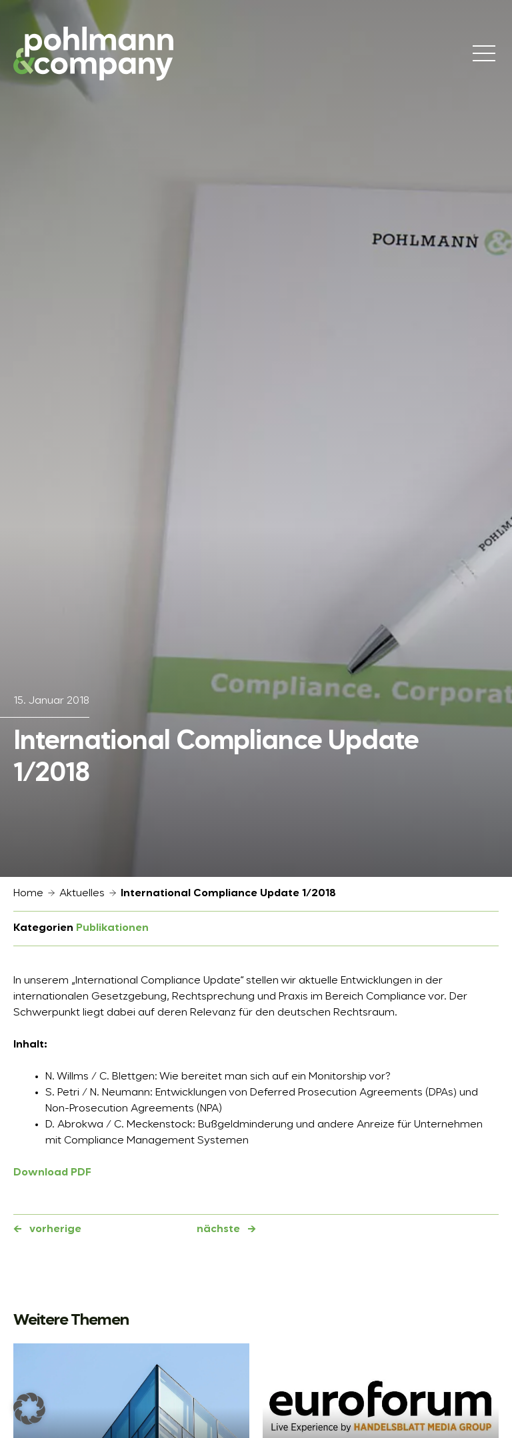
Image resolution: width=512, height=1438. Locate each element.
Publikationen (112, 928)
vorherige (55, 1229)
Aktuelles (82, 893)
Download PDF (52, 1172)
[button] (29, 1408)
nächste (218, 1229)
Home (28, 893)
